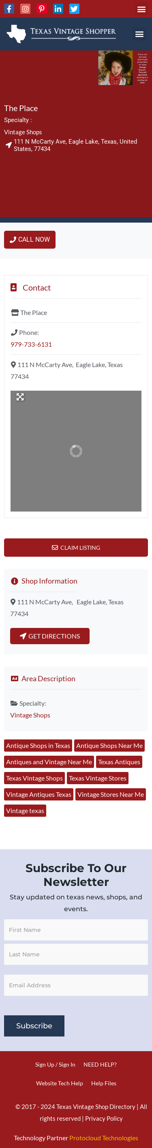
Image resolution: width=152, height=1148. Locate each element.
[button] (141, 8)
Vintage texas (25, 810)
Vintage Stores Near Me (110, 794)
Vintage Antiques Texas (38, 794)
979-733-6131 (31, 344)
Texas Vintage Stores (97, 778)
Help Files (103, 1083)
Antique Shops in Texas (38, 745)
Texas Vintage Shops (34, 778)
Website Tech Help (59, 1083)
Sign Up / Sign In (55, 1064)
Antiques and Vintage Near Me (49, 761)
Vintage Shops (23, 132)
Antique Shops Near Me (109, 745)
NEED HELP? (100, 1064)
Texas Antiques (119, 761)
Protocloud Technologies (103, 1137)
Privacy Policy (104, 1118)
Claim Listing (80, 547)
